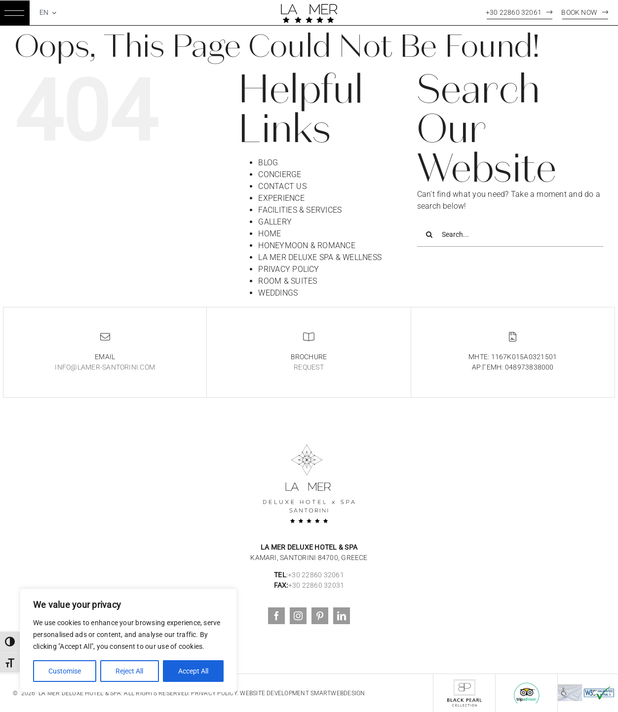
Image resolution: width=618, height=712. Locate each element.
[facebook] (276, 615)
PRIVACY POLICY (288, 269)
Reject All (129, 671)
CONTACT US (282, 186)
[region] (128, 640)
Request (309, 367)
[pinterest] (319, 615)
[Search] (429, 234)
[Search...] (510, 234)
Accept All (193, 671)
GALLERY (275, 221)
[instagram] (298, 615)
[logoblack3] (309, 436)
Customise (64, 671)
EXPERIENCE (281, 198)
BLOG (268, 162)
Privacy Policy (213, 693)
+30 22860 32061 (316, 575)
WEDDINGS (278, 293)
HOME (269, 233)
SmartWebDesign (337, 693)
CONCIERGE (279, 174)
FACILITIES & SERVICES (300, 210)
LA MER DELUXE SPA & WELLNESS (320, 257)
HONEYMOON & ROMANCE (306, 245)
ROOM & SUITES (287, 281)
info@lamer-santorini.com (105, 367)
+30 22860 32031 (316, 585)
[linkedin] (341, 615)
